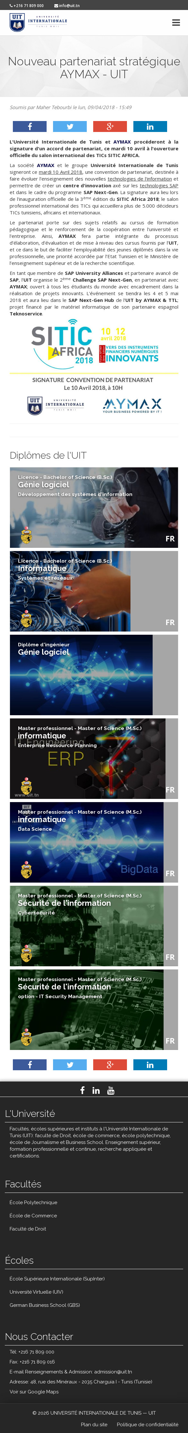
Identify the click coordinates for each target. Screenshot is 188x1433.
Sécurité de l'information (80, 904)
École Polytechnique (33, 1202)
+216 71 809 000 (27, 5)
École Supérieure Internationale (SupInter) (57, 1279)
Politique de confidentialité (147, 1425)
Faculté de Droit (28, 1229)
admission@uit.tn (113, 1372)
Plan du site (94, 1425)
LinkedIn (96, 1090)
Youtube (110, 1090)
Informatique (65, 569)
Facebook (82, 1090)
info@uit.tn (67, 5)
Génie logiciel (44, 649)
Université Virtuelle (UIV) (36, 1292)
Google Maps (43, 1392)
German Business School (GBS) (45, 1305)
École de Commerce (33, 1216)
